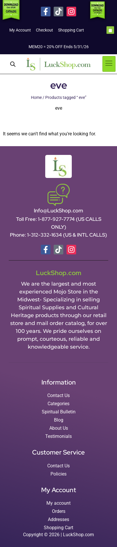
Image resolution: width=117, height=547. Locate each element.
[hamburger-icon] (109, 64)
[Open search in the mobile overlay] (13, 64)
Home (36, 97)
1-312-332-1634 (45, 235)
